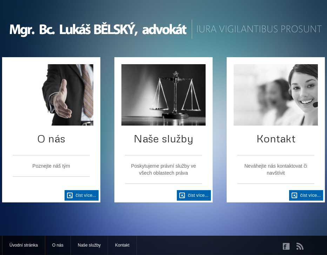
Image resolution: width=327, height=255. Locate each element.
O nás (58, 245)
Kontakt (122, 245)
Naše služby (89, 245)
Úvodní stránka (23, 245)
